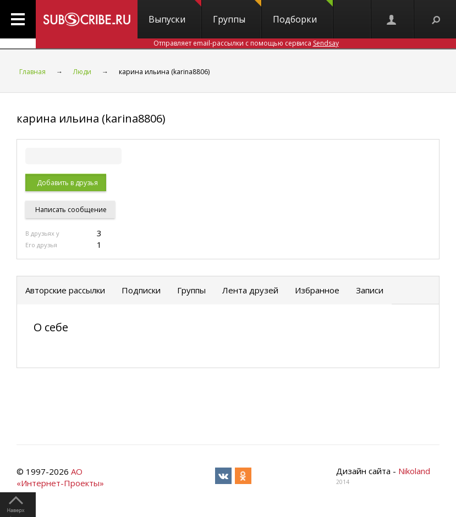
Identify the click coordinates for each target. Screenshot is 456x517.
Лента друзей (250, 290)
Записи (369, 290)
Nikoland (414, 470)
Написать (70, 209)
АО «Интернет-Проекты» (60, 477)
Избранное (317, 290)
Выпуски (175, 12)
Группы (237, 12)
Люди (82, 71)
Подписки (141, 290)
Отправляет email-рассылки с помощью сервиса (246, 43)
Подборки (303, 12)
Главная (32, 71)
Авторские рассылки (65, 290)
